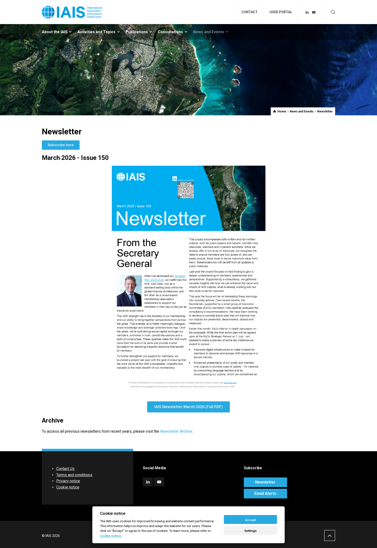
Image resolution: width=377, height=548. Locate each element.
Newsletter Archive (176, 431)
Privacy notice (68, 481)
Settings (250, 531)
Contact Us (65, 468)
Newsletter (265, 482)
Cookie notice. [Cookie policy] (111, 536)
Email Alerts (265, 493)
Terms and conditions (74, 475)
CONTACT (249, 12)
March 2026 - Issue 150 (75, 157)
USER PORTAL (281, 12)
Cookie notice (67, 487)
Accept (250, 520)
